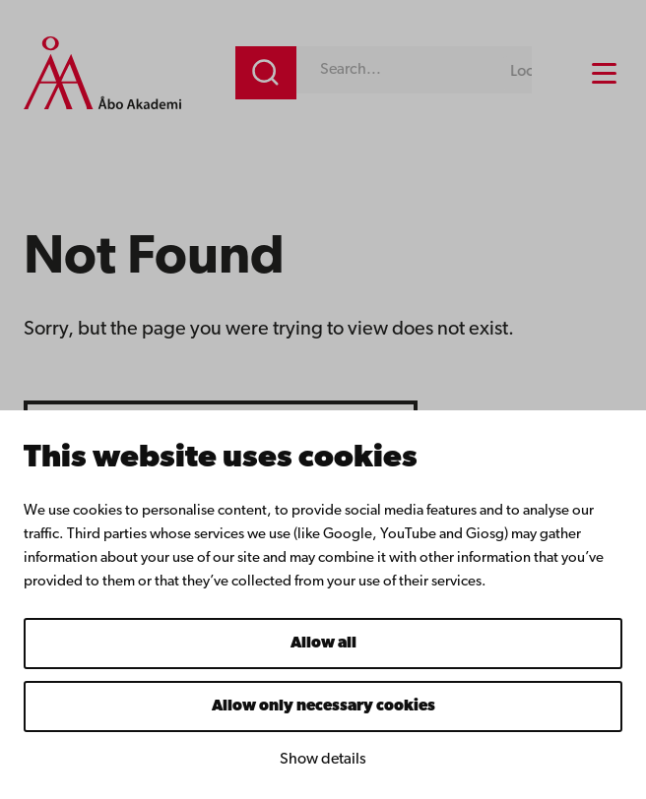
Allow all (323, 643)
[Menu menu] (604, 73)
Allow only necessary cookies (323, 706)
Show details (323, 760)
